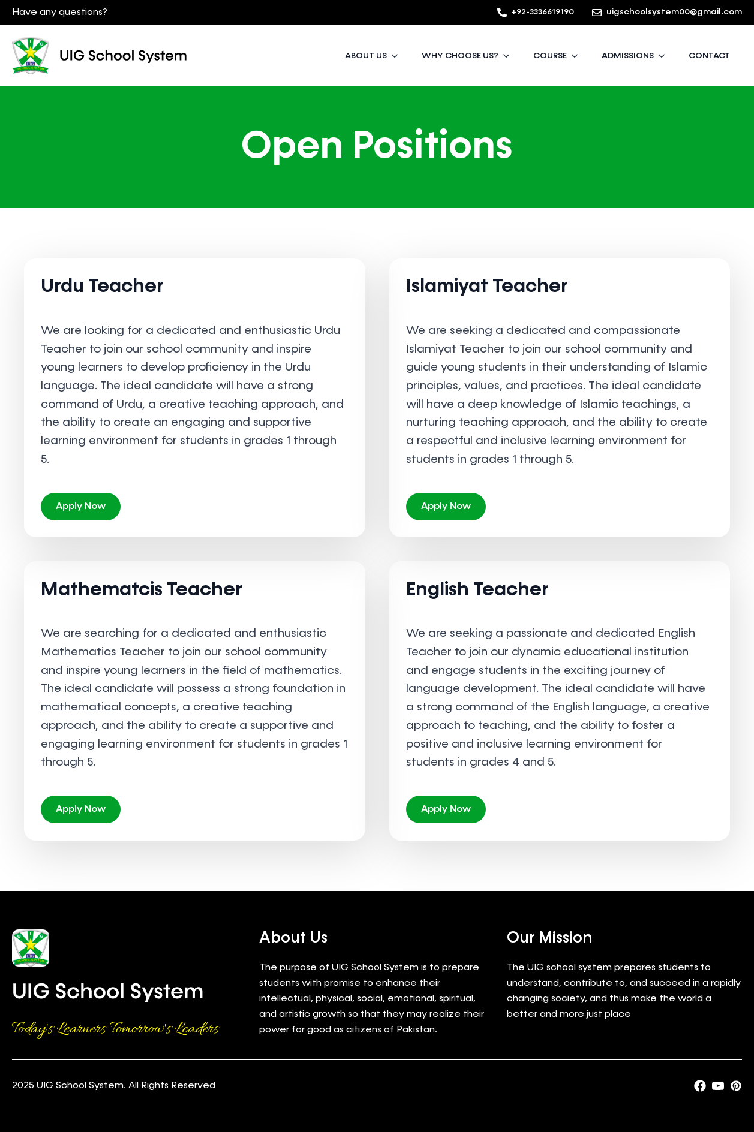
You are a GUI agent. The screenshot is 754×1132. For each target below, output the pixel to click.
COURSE (550, 56)
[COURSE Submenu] (578, 56)
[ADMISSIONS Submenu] (665, 56)
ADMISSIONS (628, 56)
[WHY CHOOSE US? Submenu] (509, 56)
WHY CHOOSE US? (460, 56)
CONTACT (709, 56)
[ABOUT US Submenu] (398, 56)
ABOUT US (366, 56)
